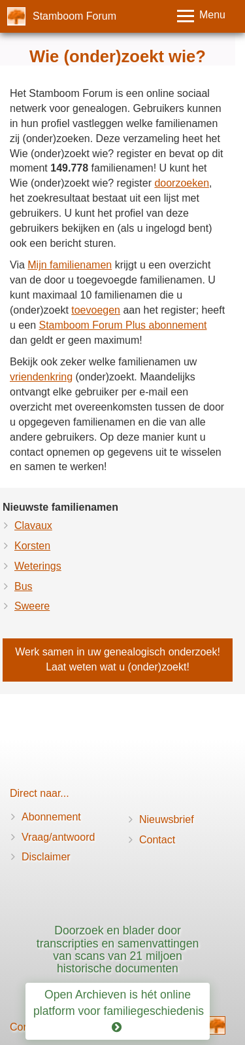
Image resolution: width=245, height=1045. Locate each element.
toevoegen (95, 310)
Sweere (32, 606)
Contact (157, 839)
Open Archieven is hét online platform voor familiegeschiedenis (120, 1011)
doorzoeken (181, 183)
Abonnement (51, 816)
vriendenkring (41, 376)
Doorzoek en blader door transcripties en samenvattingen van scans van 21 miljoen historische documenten (118, 949)
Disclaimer (46, 856)
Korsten (32, 545)
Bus (23, 586)
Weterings (37, 566)
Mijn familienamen (69, 264)
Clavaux (33, 525)
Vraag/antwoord (58, 837)
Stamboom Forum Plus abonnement (122, 325)
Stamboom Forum (74, 16)
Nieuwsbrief (166, 819)
